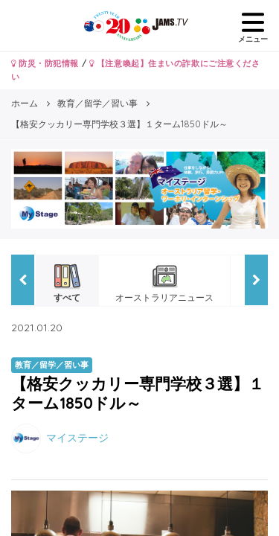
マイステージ (77, 437)
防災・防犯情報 (45, 63)
